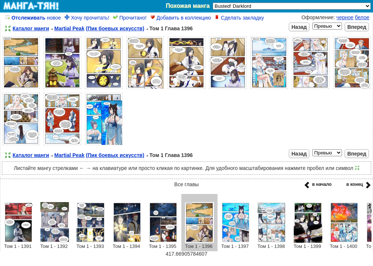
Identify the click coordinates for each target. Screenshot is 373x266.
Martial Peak (69, 28)
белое (362, 17)
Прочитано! (130, 18)
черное (344, 17)
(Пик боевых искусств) (115, 28)
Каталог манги (31, 28)
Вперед (356, 27)
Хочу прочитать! (87, 18)
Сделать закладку (239, 18)
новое (33, 18)
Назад (299, 27)
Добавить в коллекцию (180, 18)
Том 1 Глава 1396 (171, 28)
